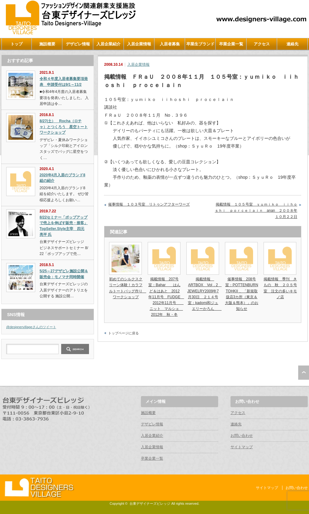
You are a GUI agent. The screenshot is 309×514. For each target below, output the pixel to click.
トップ (17, 44)
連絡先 (292, 44)
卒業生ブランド (200, 44)
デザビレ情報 (78, 44)
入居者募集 (170, 44)
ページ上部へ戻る (303, 373)
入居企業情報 (139, 44)
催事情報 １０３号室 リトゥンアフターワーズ (149, 204)
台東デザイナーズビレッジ (149, 503)
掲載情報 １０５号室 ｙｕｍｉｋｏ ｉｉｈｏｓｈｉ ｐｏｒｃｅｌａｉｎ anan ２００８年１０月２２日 (256, 210)
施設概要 (47, 44)
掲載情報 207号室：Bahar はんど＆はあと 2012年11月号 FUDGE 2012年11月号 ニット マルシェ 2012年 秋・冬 (166, 297)
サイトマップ (242, 447)
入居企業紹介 (108, 44)
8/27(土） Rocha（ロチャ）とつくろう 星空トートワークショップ (64, 127)
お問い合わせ (242, 435)
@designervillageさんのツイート (31, 327)
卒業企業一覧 (231, 44)
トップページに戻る (123, 333)
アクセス (262, 44)
